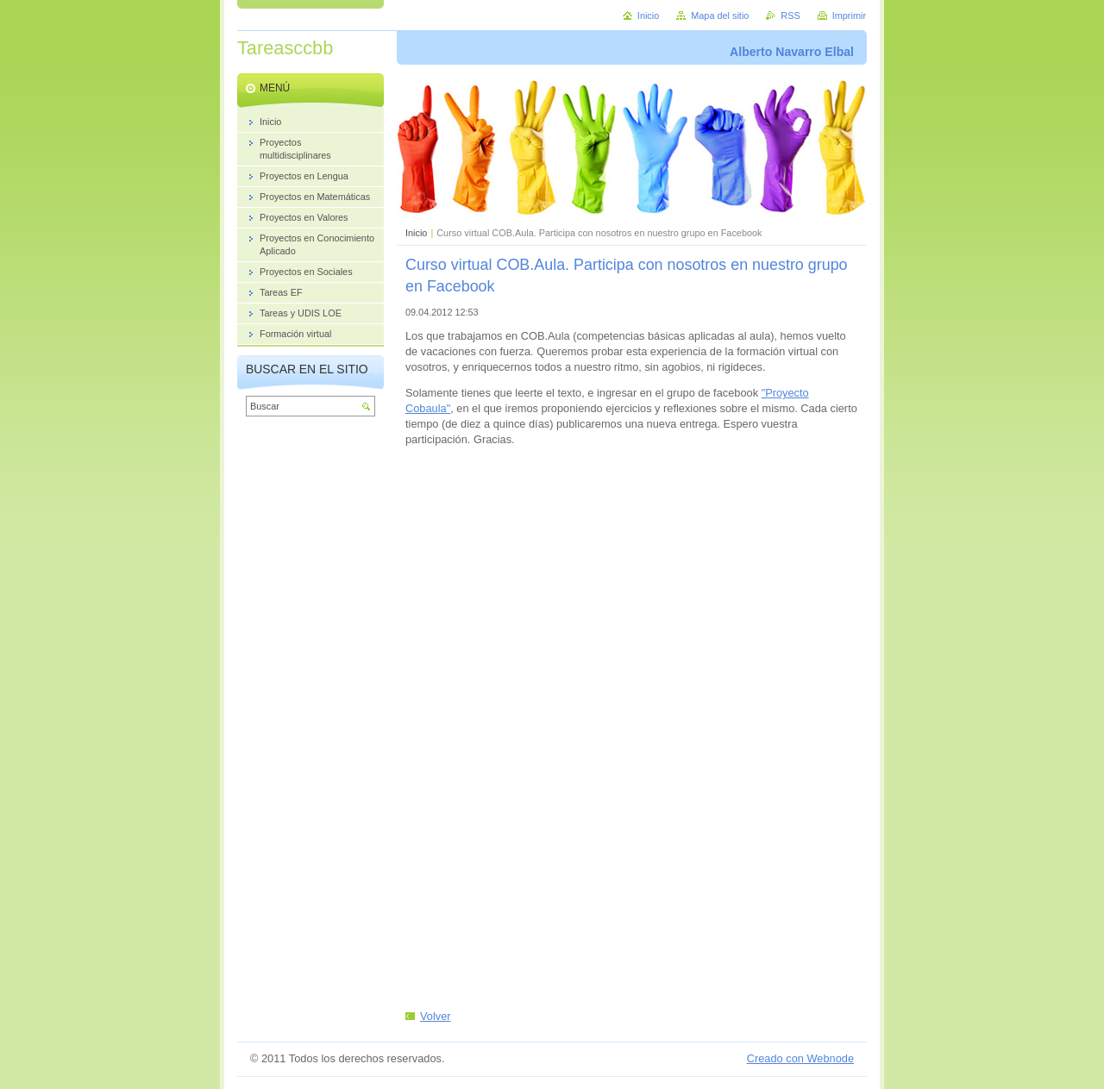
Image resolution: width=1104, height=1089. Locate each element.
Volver (435, 1016)
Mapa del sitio (720, 15)
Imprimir (849, 15)
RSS (790, 15)
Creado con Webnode (800, 1058)
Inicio (416, 233)
